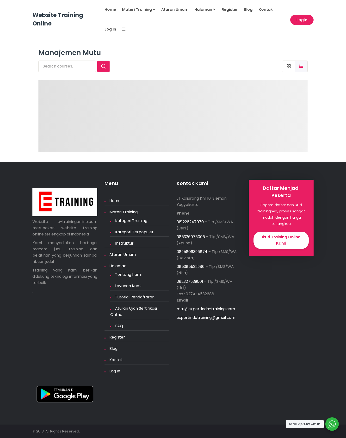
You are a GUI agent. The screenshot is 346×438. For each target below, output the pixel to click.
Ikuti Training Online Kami (281, 240)
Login (302, 20)
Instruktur (124, 243)
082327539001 (190, 281)
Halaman (205, 9)
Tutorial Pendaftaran (134, 297)
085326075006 (191, 237)
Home (110, 9)
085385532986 (190, 266)
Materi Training (138, 9)
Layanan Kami (128, 286)
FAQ (119, 326)
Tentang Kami (128, 274)
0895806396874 (192, 251)
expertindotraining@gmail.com (206, 317)
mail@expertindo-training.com (206, 309)
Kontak (266, 9)
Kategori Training (131, 220)
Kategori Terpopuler (134, 232)
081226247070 (190, 222)
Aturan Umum (174, 9)
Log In (110, 29)
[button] (120, 29)
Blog (248, 9)
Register (230, 9)
